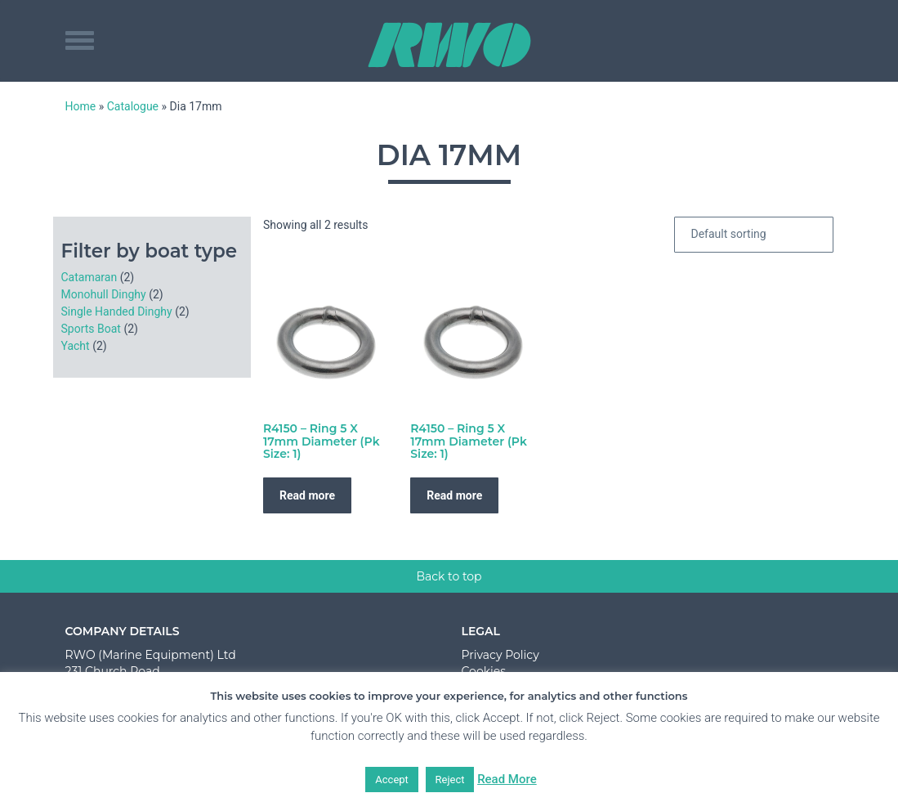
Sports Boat (91, 328)
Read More (507, 779)
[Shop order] (753, 235)
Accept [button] (392, 779)
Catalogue (133, 106)
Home (80, 106)
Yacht (75, 345)
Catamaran (89, 277)
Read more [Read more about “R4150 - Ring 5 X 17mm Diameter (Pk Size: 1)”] (307, 495)
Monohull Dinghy (103, 294)
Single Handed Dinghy (116, 311)
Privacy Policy (500, 654)
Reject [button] (450, 779)
